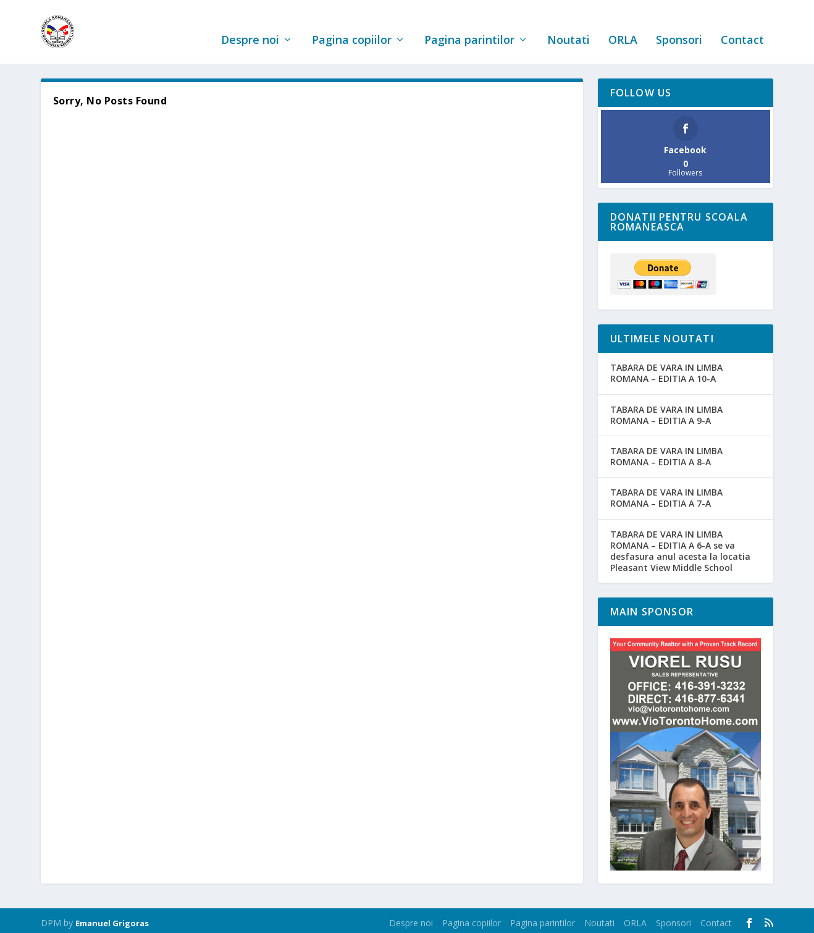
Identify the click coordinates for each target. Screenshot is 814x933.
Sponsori (679, 26)
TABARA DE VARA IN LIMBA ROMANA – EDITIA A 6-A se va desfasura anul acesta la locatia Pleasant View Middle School (680, 547)
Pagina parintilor (469, 26)
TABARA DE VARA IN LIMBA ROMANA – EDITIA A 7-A (666, 494)
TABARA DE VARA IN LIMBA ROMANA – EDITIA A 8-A (666, 452)
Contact (742, 26)
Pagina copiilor (352, 26)
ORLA (622, 26)
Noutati (568, 26)
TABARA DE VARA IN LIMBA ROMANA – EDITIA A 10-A (666, 369)
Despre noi (250, 26)
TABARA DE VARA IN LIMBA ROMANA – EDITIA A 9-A (666, 410)
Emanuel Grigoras (112, 918)
